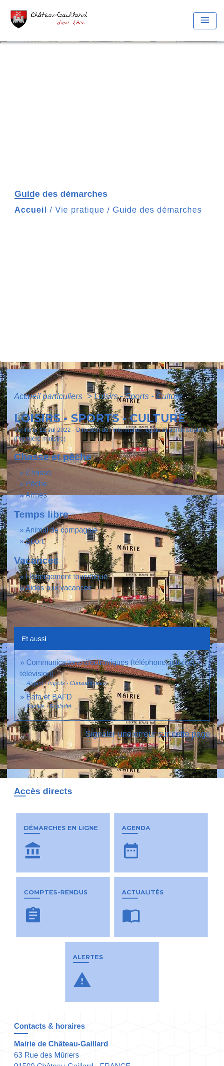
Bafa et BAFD (49, 697)
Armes (36, 495)
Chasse (38, 473)
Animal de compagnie (61, 530)
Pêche (36, 484)
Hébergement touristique (66, 577)
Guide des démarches (157, 210)
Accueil (30, 210)
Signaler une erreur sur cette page (147, 734)
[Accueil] (51, 20)
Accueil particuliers (49, 396)
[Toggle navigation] (205, 20)
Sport (34, 541)
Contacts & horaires (49, 1026)
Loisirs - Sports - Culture (138, 396)
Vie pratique (80, 210)
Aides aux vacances (58, 588)
